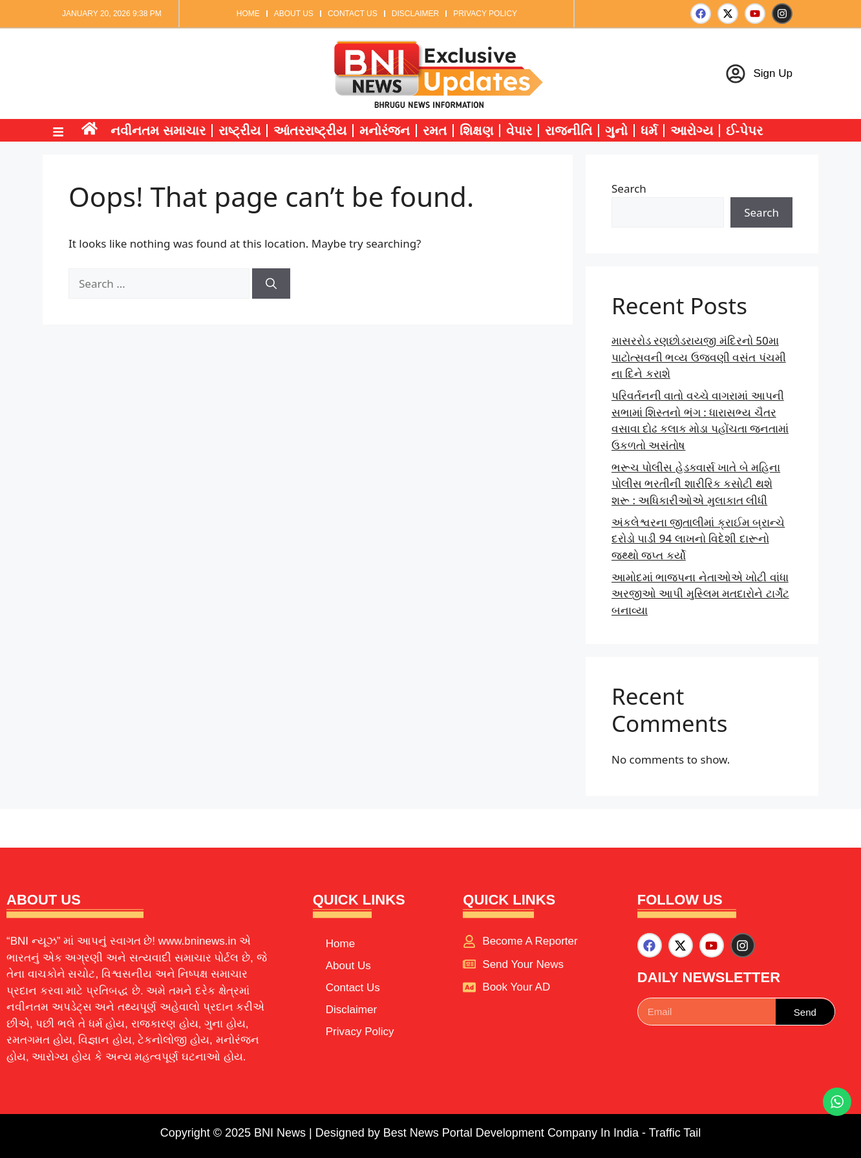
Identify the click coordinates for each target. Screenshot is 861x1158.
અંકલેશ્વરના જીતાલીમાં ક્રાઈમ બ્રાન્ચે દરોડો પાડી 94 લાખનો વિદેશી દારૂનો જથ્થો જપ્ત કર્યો (698, 539)
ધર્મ (649, 130)
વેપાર (519, 130)
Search (628, 188)
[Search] (271, 283)
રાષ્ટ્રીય (239, 130)
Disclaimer (415, 13)
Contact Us (352, 13)
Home (248, 13)
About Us (294, 13)
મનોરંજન (384, 130)
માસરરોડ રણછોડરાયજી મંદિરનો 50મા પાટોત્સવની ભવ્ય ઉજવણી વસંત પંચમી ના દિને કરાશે (698, 357)
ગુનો (616, 130)
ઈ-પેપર (744, 130)
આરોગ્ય (691, 130)
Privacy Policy (485, 13)
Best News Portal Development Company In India (512, 1132)
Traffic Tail (675, 1132)
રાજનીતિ (568, 130)
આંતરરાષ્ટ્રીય (309, 130)
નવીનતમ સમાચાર (158, 130)
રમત (435, 130)
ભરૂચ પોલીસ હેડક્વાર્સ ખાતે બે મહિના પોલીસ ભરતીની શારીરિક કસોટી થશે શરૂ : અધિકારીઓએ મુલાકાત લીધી (695, 484)
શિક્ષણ (476, 130)
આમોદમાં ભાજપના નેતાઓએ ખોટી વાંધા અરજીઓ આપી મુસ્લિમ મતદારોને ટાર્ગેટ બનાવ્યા (700, 593)
